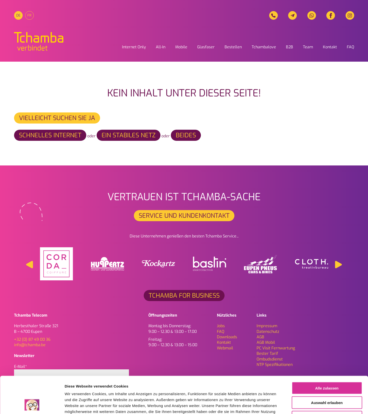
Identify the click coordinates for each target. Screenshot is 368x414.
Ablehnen (326, 382)
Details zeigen (262, 404)
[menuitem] (18, 15)
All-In (160, 47)
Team (308, 47)
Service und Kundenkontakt (184, 216)
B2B (289, 47)
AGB (260, 337)
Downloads (227, 337)
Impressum (267, 325)
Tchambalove (264, 47)
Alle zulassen (326, 353)
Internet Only (134, 47)
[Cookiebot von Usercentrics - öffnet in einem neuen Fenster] (31, 404)
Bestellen (233, 47)
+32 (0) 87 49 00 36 (32, 339)
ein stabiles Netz (129, 135)
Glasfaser (206, 47)
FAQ (350, 47)
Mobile (181, 47)
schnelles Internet (50, 135)
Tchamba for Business (184, 295)
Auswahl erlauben (327, 368)
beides (186, 135)
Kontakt (330, 47)
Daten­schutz (268, 331)
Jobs (221, 325)
